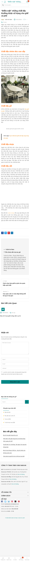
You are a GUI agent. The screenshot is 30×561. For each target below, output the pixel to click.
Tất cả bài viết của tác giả (12, 252)
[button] (25, 2)
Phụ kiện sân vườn (9, 415)
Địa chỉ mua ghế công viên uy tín (10, 435)
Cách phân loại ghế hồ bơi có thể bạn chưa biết (13, 456)
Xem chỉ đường (21, 474)
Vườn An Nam (8, 19)
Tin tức (6, 419)
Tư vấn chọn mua (9, 422)
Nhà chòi (7, 412)
